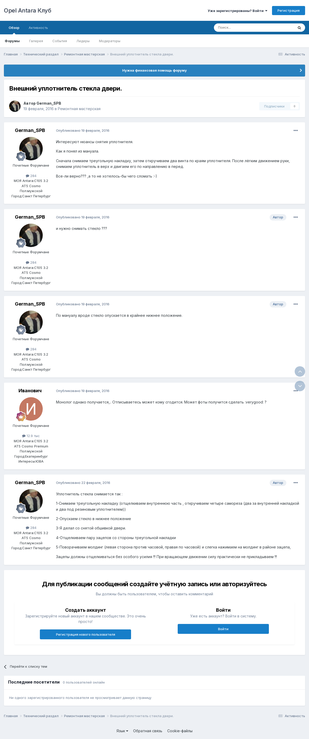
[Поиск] (242, 27)
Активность (38, 28)
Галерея (36, 41)
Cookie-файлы (180, 731)
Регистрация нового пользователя (85, 634)
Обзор (14, 30)
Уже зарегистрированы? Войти (237, 11)
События (59, 41)
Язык (122, 731)
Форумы (12, 41)
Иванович (30, 390)
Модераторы (109, 41)
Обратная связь (147, 731)
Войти (223, 629)
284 (31, 176)
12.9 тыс (31, 436)
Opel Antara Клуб (27, 10)
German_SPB (48, 103)
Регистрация (288, 10)
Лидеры (83, 41)
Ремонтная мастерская (79, 108)
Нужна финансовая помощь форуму (154, 70)
